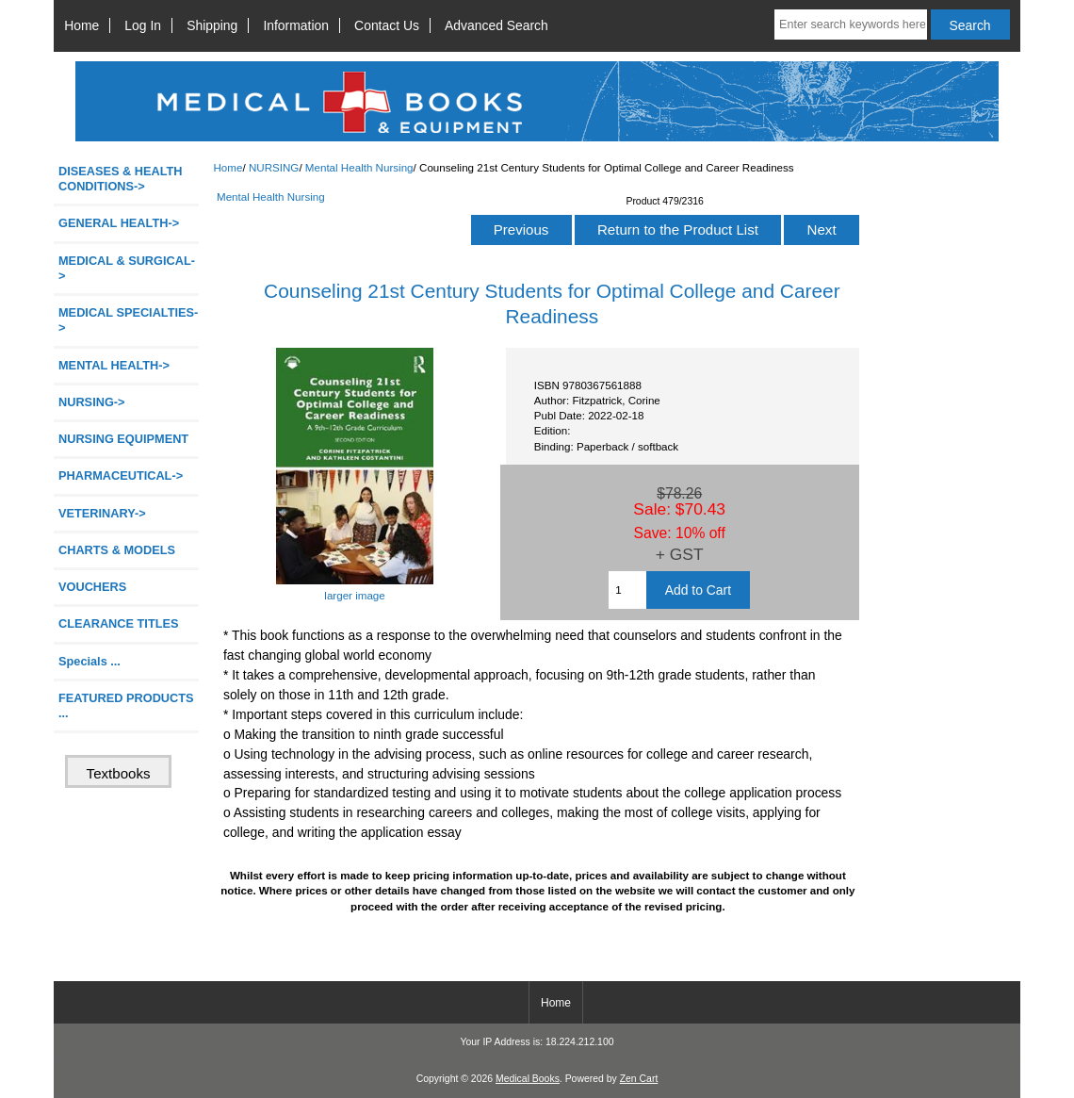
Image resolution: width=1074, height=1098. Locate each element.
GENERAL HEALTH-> (118, 223)
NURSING (274, 167)
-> (91, 402)
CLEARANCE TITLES (118, 623)
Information (296, 25)
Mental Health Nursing (359, 167)
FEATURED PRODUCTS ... (126, 705)
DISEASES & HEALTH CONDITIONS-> (120, 178)
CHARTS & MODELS (116, 550)
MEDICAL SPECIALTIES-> (128, 320)
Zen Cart (639, 1078)
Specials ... (89, 661)
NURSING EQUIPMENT (123, 439)
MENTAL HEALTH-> (114, 365)
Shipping (212, 25)
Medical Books (528, 1078)
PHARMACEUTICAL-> (120, 475)
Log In (142, 25)
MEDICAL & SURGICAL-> (126, 268)
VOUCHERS (92, 587)
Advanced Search (496, 25)
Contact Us (386, 25)
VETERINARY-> (102, 513)
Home (81, 25)
